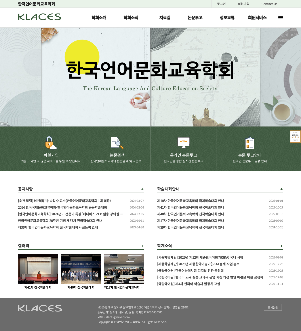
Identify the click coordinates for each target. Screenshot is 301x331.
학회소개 (98, 17)
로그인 (221, 4)
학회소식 (131, 17)
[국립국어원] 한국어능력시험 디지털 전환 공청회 (211, 270)
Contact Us (269, 4)
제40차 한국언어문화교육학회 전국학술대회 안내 (211, 214)
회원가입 (243, 4)
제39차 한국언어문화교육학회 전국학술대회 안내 (211, 227)
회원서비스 (257, 17)
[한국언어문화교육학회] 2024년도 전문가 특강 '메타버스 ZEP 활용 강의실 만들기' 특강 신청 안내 (72, 214)
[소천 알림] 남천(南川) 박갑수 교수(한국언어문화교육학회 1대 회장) (72, 200)
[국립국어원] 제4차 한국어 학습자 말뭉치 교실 (211, 284)
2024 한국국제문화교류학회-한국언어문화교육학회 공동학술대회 (72, 207)
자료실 (164, 17)
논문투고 (195, 17)
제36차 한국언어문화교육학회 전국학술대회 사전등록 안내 (72, 227)
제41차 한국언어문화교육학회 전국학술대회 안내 (211, 207)
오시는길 (273, 307)
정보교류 (227, 17)
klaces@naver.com (118, 317)
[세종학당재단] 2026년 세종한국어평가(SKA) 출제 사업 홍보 (211, 264)
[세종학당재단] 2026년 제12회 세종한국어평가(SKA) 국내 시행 (211, 257)
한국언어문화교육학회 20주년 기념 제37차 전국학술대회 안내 (72, 220)
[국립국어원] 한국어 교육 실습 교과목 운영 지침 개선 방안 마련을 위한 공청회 (211, 277)
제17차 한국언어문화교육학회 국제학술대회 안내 (211, 220)
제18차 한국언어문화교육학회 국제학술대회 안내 (211, 200)
